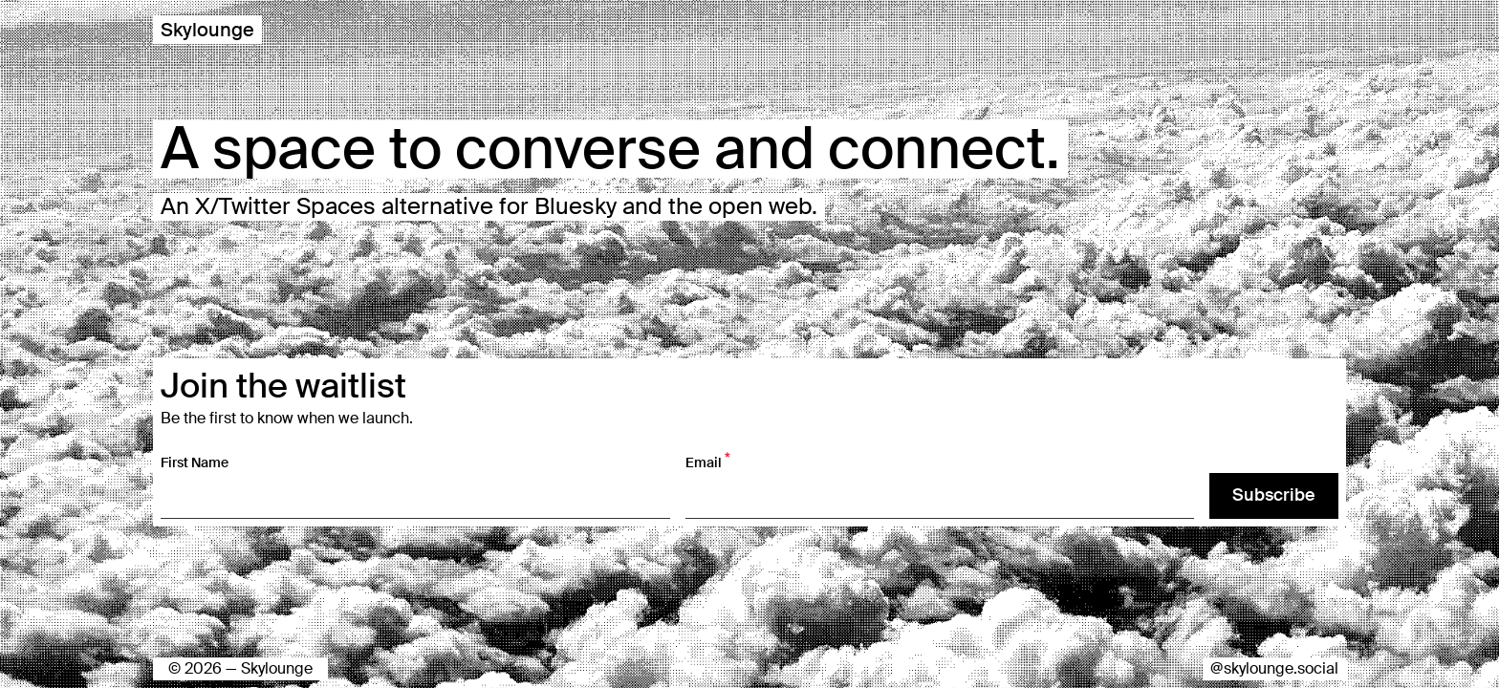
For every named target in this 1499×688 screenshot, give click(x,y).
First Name (194, 462)
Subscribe (1273, 495)
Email (707, 462)
